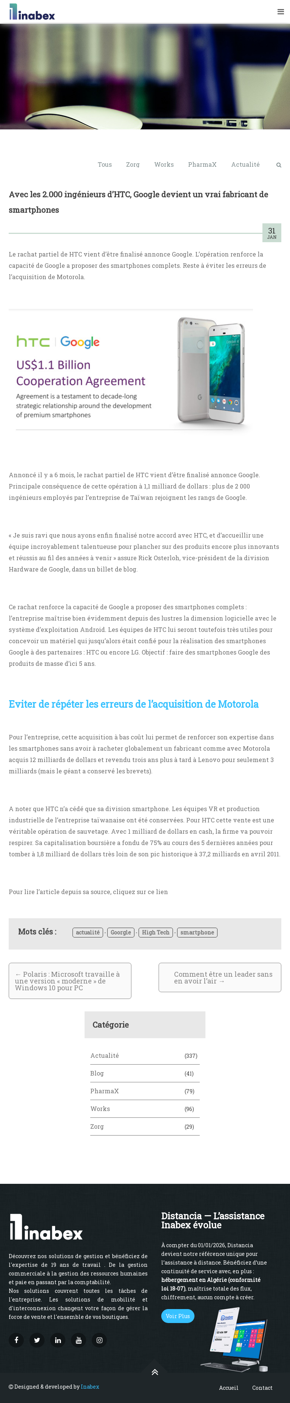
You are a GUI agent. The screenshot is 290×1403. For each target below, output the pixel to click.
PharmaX (202, 164)
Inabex (90, 1386)
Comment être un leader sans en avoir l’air (223, 977)
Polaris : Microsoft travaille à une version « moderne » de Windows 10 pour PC (67, 981)
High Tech (156, 932)
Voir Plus (178, 1316)
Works (164, 164)
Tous (105, 164)
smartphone (197, 932)
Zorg (133, 164)
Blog (97, 1073)
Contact (262, 1387)
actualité (88, 932)
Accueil (229, 1387)
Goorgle (121, 932)
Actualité (245, 164)
